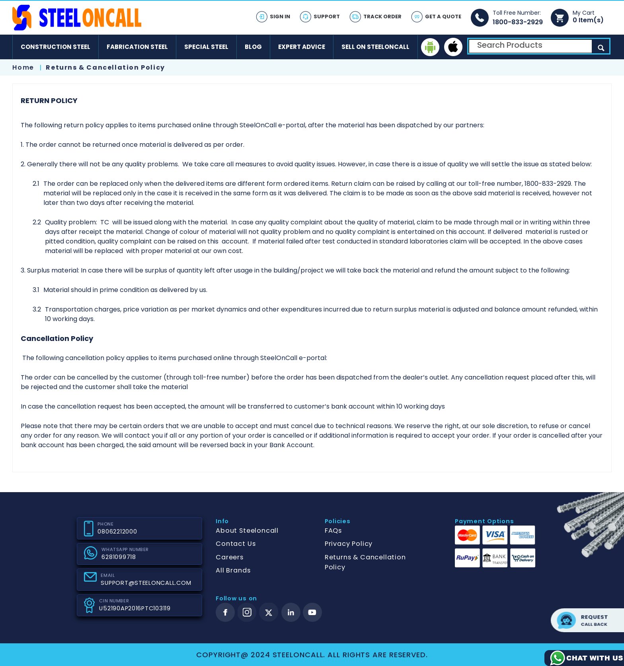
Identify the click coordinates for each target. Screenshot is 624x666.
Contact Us (235, 543)
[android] (430, 47)
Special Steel (206, 47)
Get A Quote (443, 16)
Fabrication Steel (137, 47)
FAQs (333, 530)
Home (23, 67)
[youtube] (312, 612)
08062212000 (117, 532)
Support (327, 16)
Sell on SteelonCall (375, 47)
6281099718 (118, 557)
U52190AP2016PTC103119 (134, 608)
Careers (230, 557)
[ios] (453, 47)
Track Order (382, 16)
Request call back (587, 620)
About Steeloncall (247, 530)
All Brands (233, 570)
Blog (253, 47)
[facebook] (225, 612)
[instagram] (247, 612)
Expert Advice (301, 47)
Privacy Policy (348, 543)
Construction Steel (55, 47)
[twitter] (269, 612)
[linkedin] (290, 612)
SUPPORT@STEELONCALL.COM (146, 583)
